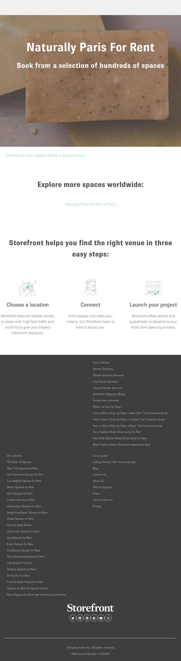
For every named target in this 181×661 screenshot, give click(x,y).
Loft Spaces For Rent (19, 562)
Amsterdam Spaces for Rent (24, 506)
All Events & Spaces (19, 461)
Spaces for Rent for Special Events (27, 588)
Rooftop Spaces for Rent (21, 569)
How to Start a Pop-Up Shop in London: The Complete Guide (129, 419)
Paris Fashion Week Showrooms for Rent (117, 431)
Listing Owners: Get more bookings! (114, 461)
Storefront (13, 155)
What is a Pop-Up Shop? (107, 406)
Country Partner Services (107, 387)
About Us (98, 480)
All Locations (14, 455)
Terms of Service (103, 499)
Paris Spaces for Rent (20, 493)
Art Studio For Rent (18, 575)
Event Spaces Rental (41, 155)
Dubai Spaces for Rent (20, 518)
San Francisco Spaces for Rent (25, 474)
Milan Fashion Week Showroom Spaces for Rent (121, 444)
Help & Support (102, 487)
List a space (100, 455)
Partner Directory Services (108, 375)
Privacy (97, 506)
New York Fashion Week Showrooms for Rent (120, 438)
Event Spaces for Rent (20, 544)
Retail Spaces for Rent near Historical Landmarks (36, 594)
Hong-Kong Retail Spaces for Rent (27, 512)
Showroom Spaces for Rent (23, 531)
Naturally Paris (73, 155)
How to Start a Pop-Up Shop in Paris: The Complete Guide (127, 425)
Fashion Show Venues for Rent (25, 581)
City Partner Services (105, 381)
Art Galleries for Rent (19, 537)
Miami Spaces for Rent (20, 487)
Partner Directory (103, 368)
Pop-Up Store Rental (19, 524)
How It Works (101, 362)
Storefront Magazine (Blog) (109, 394)
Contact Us (99, 474)
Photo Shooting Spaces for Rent (26, 556)
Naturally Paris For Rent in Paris (90, 204)
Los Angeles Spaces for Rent (24, 480)
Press (96, 493)
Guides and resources (106, 400)
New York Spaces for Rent (22, 468)
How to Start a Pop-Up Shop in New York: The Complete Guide (130, 413)
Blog (95, 468)
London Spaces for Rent (21, 499)
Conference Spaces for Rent (23, 550)
